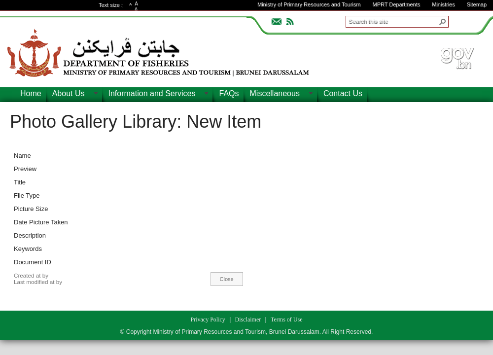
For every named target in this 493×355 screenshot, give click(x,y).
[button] (442, 21)
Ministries (443, 4)
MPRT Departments (396, 4)
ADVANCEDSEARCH (464, 20)
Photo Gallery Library (93, 121)
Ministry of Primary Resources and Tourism (308, 4)
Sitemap (477, 4)
